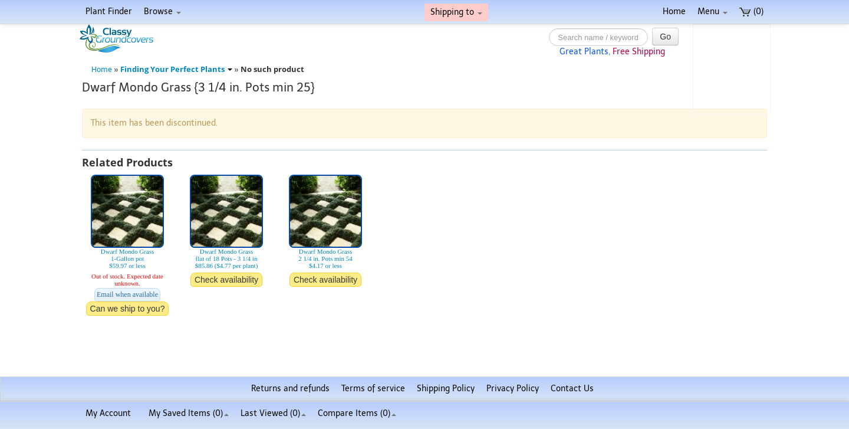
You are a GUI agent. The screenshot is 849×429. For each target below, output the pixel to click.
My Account (108, 413)
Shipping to (456, 12)
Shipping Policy (446, 389)
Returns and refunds (290, 389)
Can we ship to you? (127, 308)
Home (674, 11)
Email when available (127, 294)
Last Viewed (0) (273, 413)
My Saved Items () (189, 413)
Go (665, 36)
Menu (712, 11)
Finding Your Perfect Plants (176, 69)
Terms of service (373, 389)
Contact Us (572, 389)
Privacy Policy (512, 389)
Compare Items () (357, 413)
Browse (162, 11)
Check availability (226, 279)
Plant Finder (108, 11)
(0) (751, 11)
